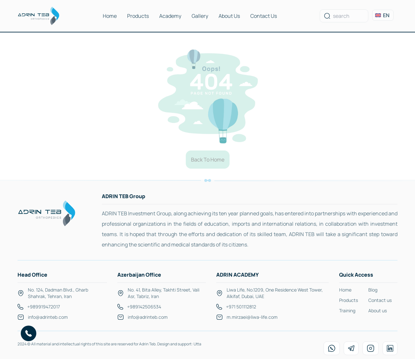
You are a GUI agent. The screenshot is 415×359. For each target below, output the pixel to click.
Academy (170, 15)
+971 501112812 (241, 307)
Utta (197, 344)
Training (347, 310)
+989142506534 (144, 307)
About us (377, 310)
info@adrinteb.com (48, 317)
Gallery (200, 15)
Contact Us (263, 15)
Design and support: (175, 344)
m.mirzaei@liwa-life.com (252, 317)
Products (138, 15)
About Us (229, 15)
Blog (372, 290)
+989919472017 (43, 307)
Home (110, 15)
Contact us (380, 300)
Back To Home (207, 159)
